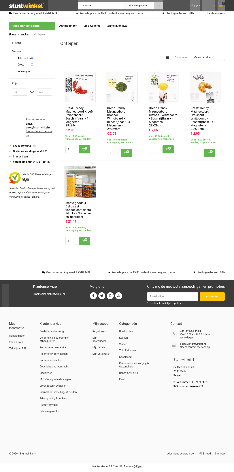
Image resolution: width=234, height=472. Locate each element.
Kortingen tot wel (180, 15)
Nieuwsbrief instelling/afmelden (58, 394)
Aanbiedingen (68, 28)
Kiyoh (139, 469)
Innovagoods (35, 73)
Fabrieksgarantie (49, 414)
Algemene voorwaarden (54, 356)
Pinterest (110, 297)
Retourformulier (49, 407)
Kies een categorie (26, 28)
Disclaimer (46, 375)
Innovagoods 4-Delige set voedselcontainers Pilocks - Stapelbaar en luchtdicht (79, 212)
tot (32, 94)
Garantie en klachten (51, 362)
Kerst (122, 382)
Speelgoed (125, 359)
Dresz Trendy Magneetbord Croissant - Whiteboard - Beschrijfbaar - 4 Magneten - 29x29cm (202, 121)
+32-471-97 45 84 (190, 334)
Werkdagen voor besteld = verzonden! (112, 15)
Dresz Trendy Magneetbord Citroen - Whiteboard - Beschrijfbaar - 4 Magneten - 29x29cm (163, 119)
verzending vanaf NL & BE (35, 15)
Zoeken (158, 5)
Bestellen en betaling (52, 334)
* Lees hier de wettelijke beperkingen (165, 306)
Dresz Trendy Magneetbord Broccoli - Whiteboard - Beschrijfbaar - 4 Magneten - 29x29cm (118, 121)
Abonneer (212, 299)
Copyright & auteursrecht (54, 369)
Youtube (118, 297)
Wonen (123, 346)
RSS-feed (205, 456)
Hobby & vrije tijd (128, 375)
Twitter (101, 297)
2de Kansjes (93, 28)
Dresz (35, 67)
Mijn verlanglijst (101, 356)
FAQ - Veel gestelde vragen (55, 382)
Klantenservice (216, 15)
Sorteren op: (182, 60)
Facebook (93, 297)
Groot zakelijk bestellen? (54, 388)
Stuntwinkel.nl (28, 456)
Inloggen (195, 5)
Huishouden (126, 334)
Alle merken (35, 60)
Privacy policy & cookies (53, 401)
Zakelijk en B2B (119, 28)
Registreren (99, 334)
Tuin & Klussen (127, 353)
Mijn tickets (99, 350)
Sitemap (220, 456)
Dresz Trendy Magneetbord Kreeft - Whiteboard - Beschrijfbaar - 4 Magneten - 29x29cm (79, 119)
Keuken (123, 340)
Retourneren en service (53, 350)
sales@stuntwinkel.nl (193, 346)
